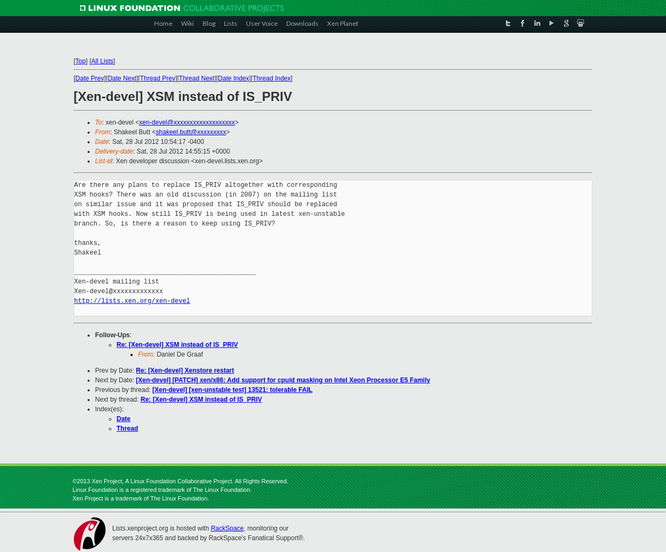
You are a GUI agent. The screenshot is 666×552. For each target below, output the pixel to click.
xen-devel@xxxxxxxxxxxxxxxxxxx (187, 122)
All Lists (102, 61)
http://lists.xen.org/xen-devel (132, 301)
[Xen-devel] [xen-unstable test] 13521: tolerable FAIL (233, 390)
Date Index (233, 78)
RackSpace (227, 528)
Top (80, 61)
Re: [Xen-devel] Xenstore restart (185, 370)
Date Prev (89, 78)
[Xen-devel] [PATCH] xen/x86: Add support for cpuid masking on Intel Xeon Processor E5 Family (283, 380)
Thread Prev (157, 78)
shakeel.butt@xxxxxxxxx (191, 132)
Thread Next (196, 78)
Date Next (121, 78)
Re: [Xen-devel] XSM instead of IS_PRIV (177, 344)
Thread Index (272, 78)
